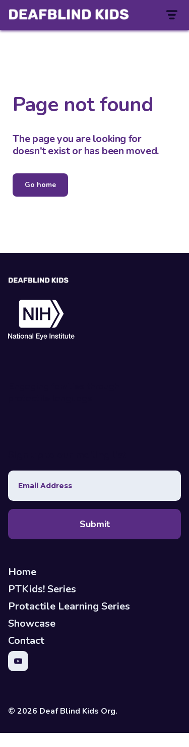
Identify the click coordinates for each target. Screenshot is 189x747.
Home (22, 572)
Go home (40, 185)
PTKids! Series (42, 589)
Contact (26, 640)
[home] (38, 15)
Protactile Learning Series (69, 606)
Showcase (31, 623)
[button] (171, 15)
